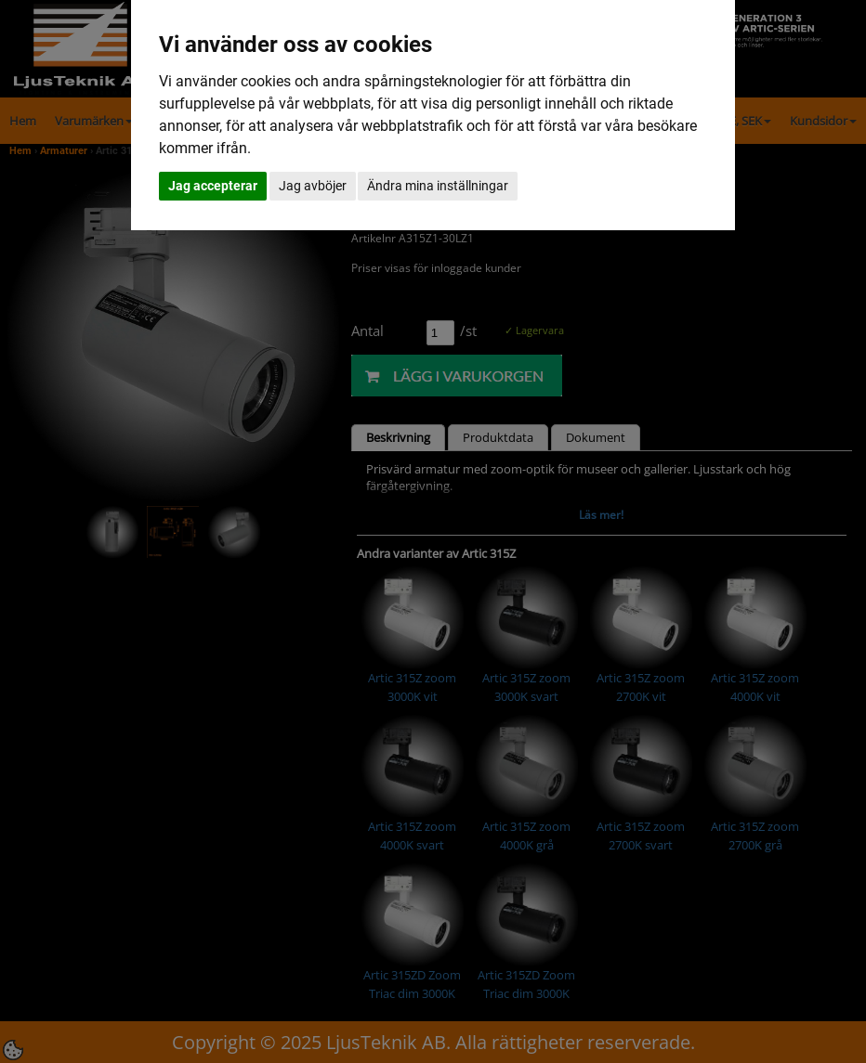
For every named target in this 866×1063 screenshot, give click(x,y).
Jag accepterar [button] (212, 185)
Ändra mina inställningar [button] (437, 185)
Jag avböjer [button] (313, 185)
